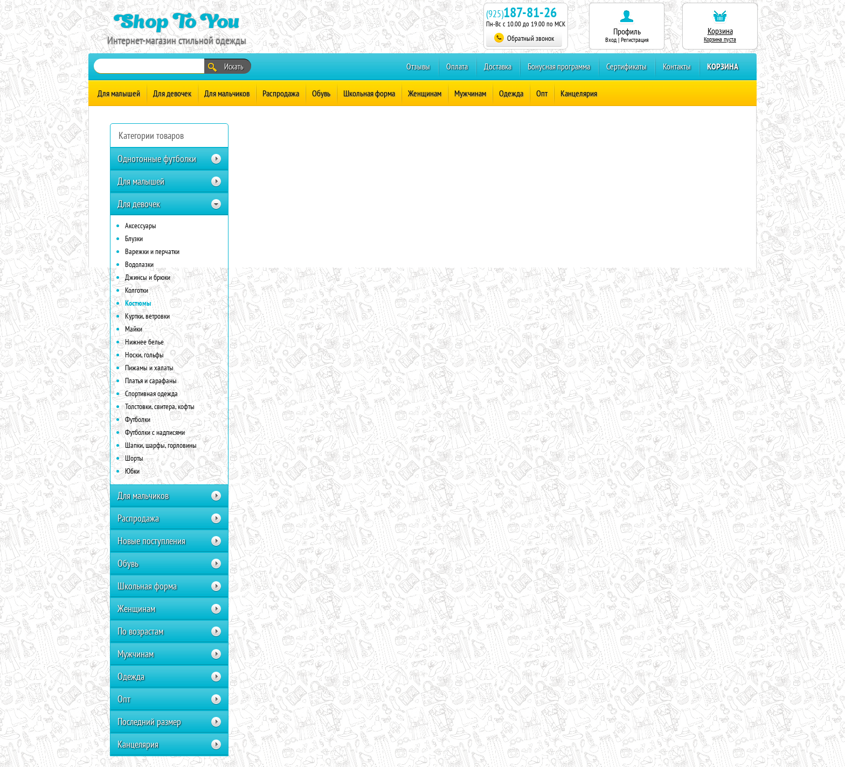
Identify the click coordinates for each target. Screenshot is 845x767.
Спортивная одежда (151, 393)
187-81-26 (530, 12)
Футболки (137, 419)
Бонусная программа (559, 66)
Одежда (511, 93)
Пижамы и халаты (149, 367)
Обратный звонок (524, 38)
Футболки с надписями (155, 432)
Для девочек (172, 93)
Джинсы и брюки (147, 277)
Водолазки (139, 264)
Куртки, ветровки (147, 316)
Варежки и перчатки (152, 251)
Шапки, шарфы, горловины (161, 445)
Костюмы (138, 303)
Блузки (134, 238)
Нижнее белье (144, 342)
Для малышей (119, 93)
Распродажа (280, 93)
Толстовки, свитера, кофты (160, 406)
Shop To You (176, 20)
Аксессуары (140, 225)
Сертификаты (626, 66)
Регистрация (635, 40)
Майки (133, 329)
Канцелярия (578, 93)
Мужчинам (470, 93)
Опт (542, 93)
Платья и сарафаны (151, 380)
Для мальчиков (227, 93)
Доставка (497, 66)
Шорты (134, 458)
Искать (225, 66)
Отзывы (418, 66)
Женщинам (424, 93)
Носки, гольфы (144, 355)
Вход (611, 40)
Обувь (321, 93)
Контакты (677, 66)
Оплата (457, 66)
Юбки (132, 471)
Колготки (136, 290)
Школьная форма (369, 93)
